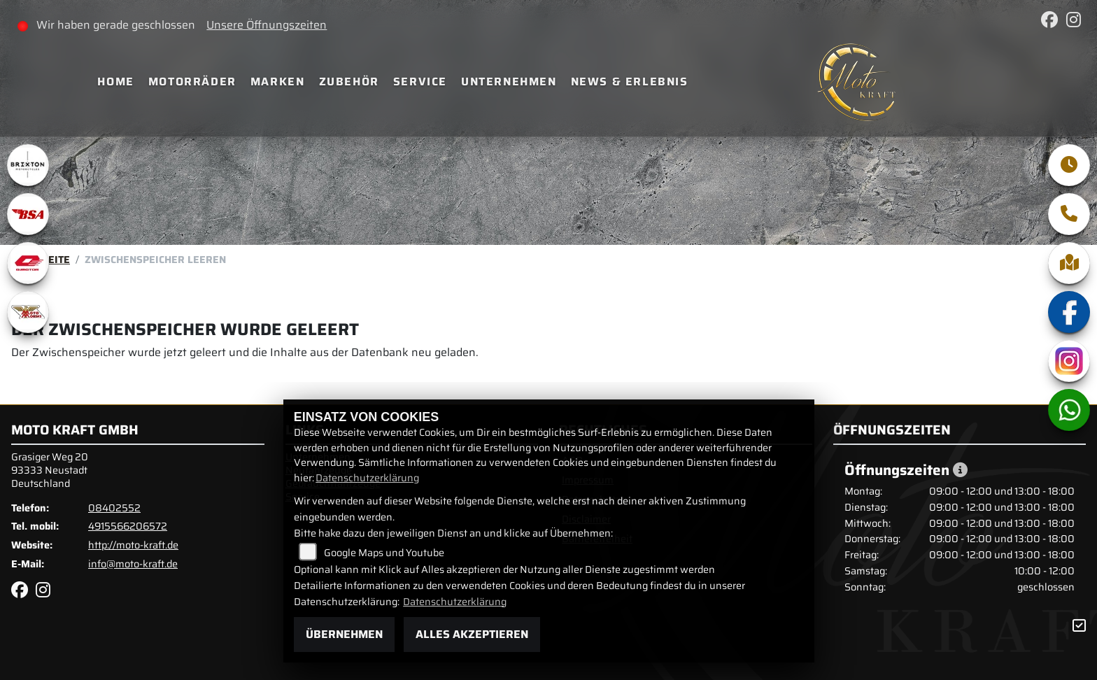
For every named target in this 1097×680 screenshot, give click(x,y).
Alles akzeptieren (472, 634)
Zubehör (349, 81)
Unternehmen (509, 81)
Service (420, 81)
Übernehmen (344, 634)
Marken (277, 81)
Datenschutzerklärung (367, 478)
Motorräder (192, 81)
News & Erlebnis (629, 81)
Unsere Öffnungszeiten (266, 25)
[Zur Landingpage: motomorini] (28, 312)
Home (115, 81)
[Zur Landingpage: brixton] (28, 165)
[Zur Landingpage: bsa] (28, 214)
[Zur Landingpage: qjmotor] (28, 263)
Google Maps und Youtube (384, 552)
